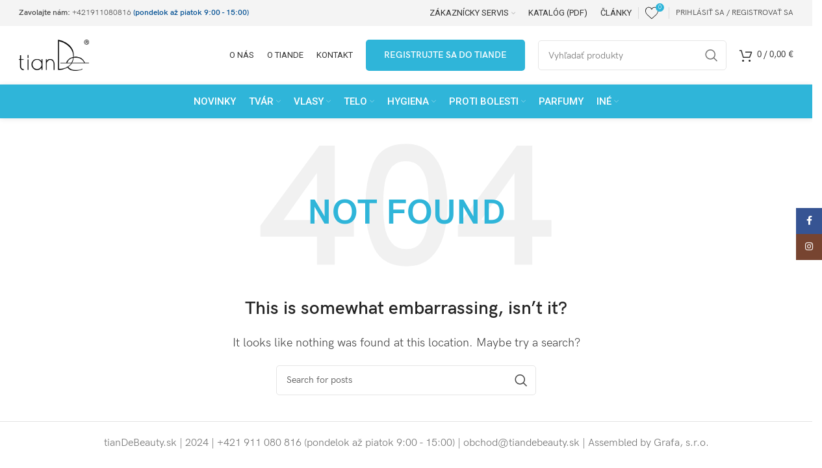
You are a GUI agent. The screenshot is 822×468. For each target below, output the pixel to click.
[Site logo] (54, 55)
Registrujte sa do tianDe (445, 54)
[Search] (406, 380)
